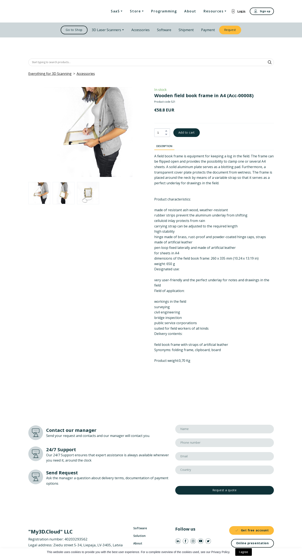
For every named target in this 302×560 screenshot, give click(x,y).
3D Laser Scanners (106, 30)
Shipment (186, 30)
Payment (208, 30)
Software (164, 30)
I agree (243, 552)
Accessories (140, 30)
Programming (164, 11)
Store (135, 11)
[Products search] (151, 62)
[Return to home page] (50, 11)
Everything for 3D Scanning (50, 73)
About (190, 11)
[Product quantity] (161, 132)
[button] (238, 11)
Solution (139, 536)
